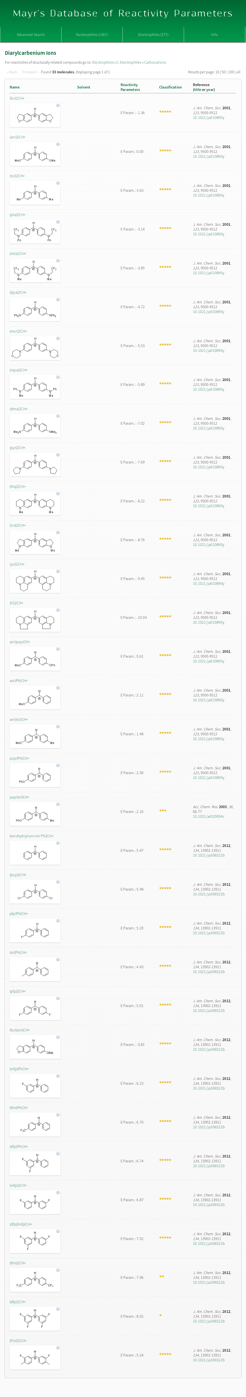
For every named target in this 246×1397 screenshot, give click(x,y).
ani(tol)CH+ (19, 719)
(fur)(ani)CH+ (20, 1030)
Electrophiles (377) (153, 34)
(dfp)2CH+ (18, 1301)
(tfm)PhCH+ (19, 1107)
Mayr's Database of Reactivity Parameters (123, 13)
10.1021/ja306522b (209, 855)
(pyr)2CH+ (18, 447)
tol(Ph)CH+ (18, 952)
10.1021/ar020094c (208, 816)
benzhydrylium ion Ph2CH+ (32, 835)
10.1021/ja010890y (208, 117)
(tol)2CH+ (17, 175)
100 (231, 71)
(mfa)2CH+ (18, 253)
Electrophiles (103, 62)
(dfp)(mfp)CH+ (21, 1224)
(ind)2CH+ (18, 525)
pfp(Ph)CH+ (19, 913)
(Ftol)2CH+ (18, 1340)
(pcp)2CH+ (18, 874)
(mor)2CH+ (18, 331)
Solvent (83, 87)
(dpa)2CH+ (18, 292)
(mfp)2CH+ (18, 1185)
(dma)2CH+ (19, 408)
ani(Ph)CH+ (19, 680)
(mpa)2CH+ (19, 370)
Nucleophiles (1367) (92, 34)
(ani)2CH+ (18, 137)
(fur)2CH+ (17, 98)
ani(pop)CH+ (20, 641)
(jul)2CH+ (17, 564)
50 (224, 71)
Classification (170, 87)
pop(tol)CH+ (20, 797)
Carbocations (155, 62)
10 (217, 71)
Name (15, 87)
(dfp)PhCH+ (19, 1146)
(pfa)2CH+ (18, 214)
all (238, 71)
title (197, 89)
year (210, 89)
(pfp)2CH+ (18, 991)
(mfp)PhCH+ (19, 1068)
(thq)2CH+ (18, 486)
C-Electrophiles (128, 62)
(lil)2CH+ (16, 602)
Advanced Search (31, 34)
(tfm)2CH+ (18, 1263)
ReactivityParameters (130, 87)
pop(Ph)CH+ (19, 758)
